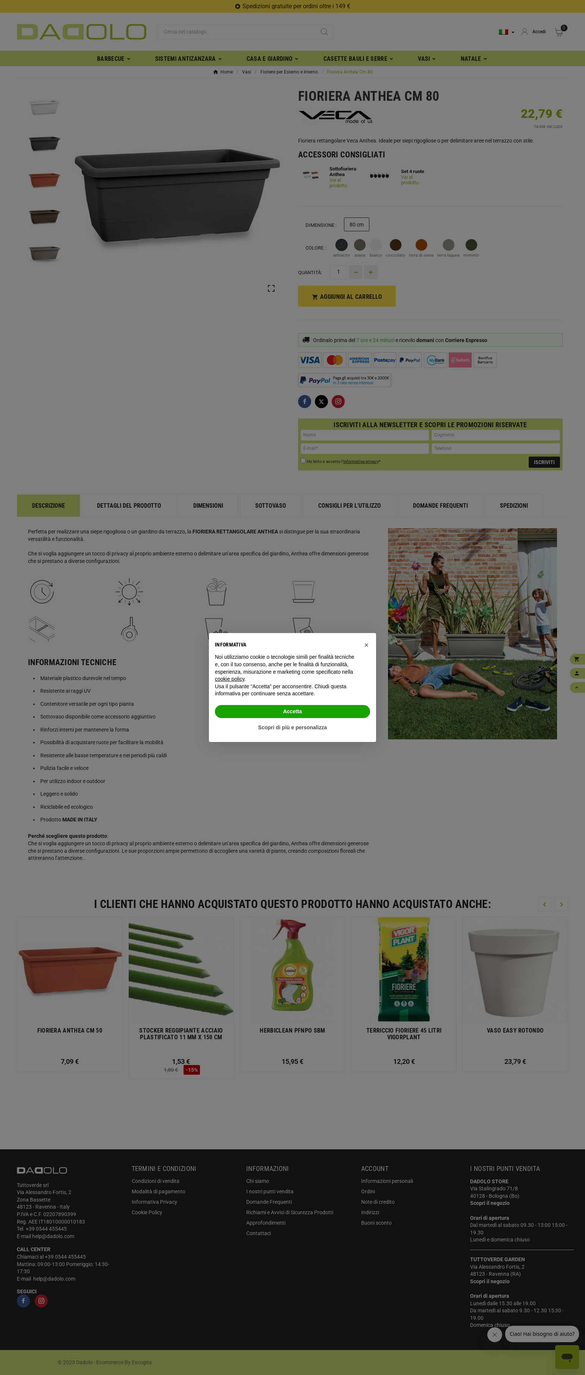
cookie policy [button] (229, 679)
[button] (366, 645)
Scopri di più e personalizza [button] (292, 727)
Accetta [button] (292, 711)
